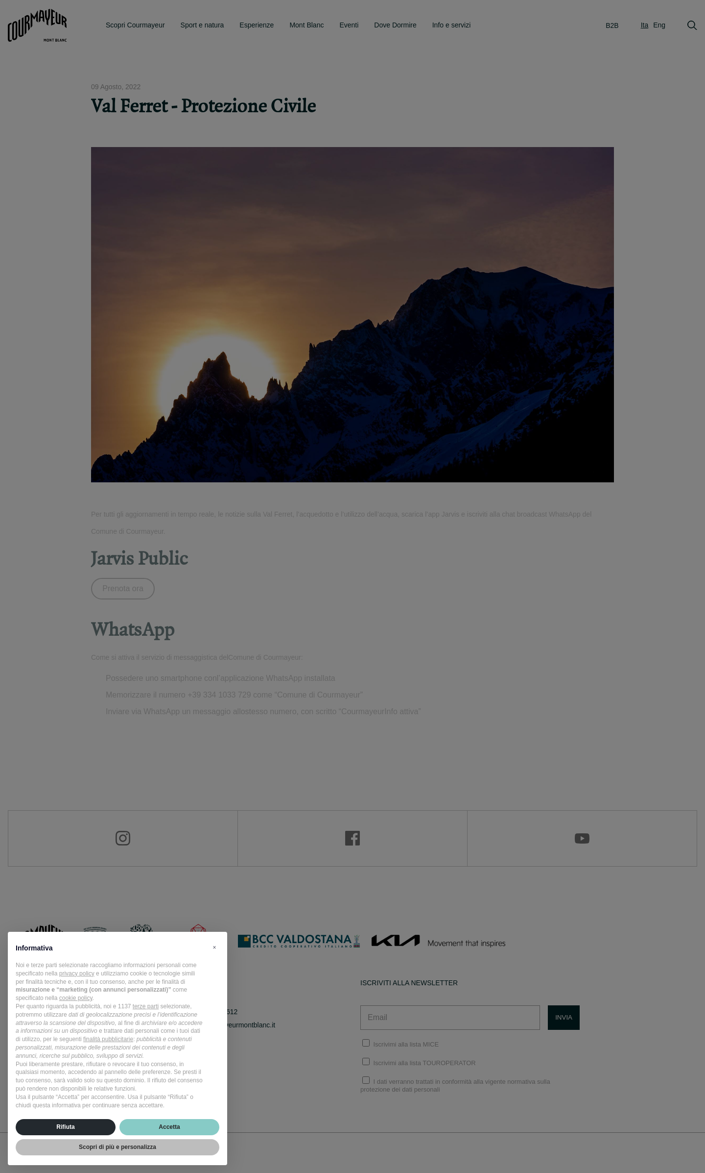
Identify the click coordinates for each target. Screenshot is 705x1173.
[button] (214, 947)
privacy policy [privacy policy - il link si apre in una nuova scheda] (76, 973)
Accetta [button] (169, 1126)
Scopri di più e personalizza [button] (117, 1147)
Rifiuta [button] (65, 1126)
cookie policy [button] (76, 998)
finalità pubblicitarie (108, 1039)
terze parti (146, 1006)
